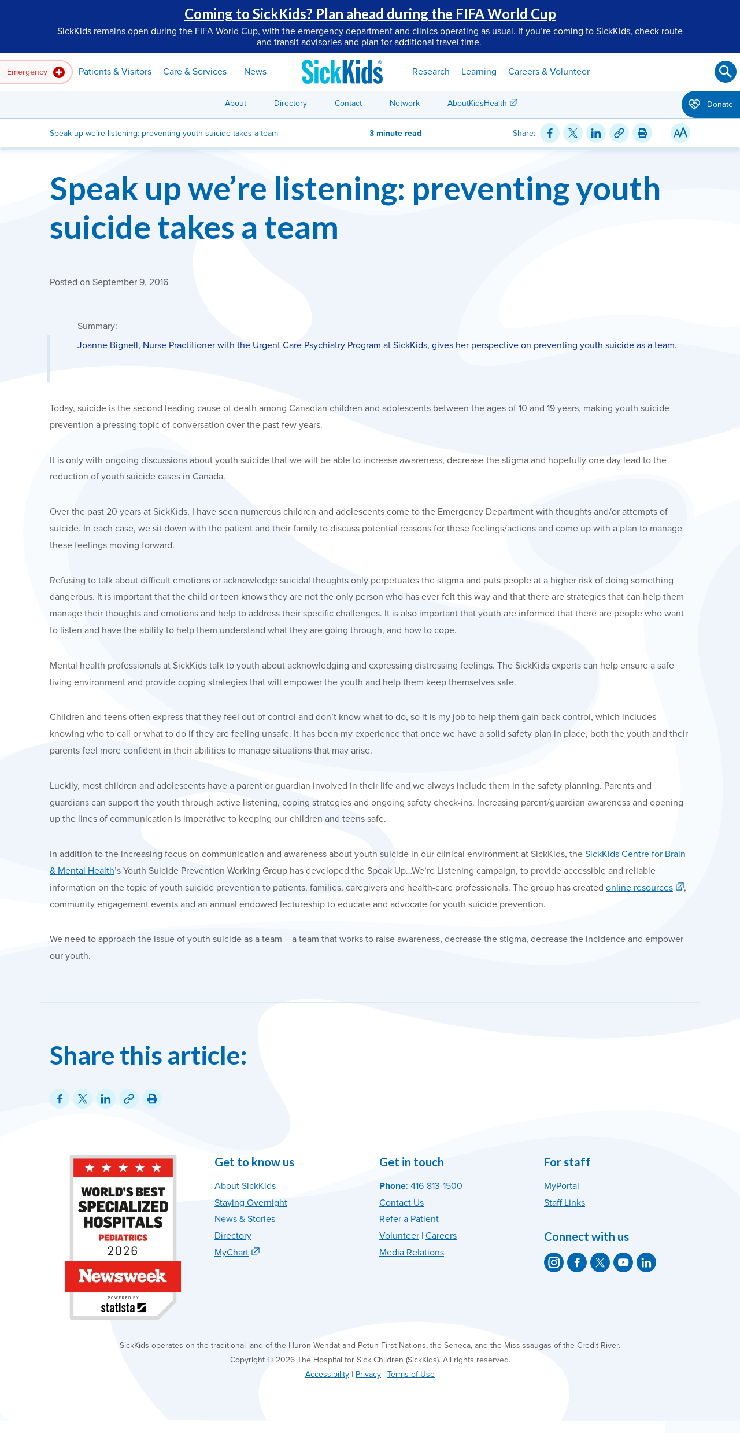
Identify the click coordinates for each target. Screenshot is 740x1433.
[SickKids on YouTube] (623, 1262)
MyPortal (561, 1186)
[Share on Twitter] (573, 133)
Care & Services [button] (195, 71)
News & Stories (244, 1219)
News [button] (255, 71)
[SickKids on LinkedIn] (646, 1262)
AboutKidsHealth (477, 103)
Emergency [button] (36, 72)
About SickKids (245, 1186)
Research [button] (431, 71)
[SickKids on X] (600, 1262)
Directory (290, 103)
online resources (639, 887)
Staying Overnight (250, 1203)
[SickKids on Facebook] (577, 1262)
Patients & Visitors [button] (115, 71)
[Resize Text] (680, 133)
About (235, 103)
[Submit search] (725, 71)
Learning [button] (479, 71)
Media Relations (411, 1252)
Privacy (368, 1374)
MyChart (231, 1252)
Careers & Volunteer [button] (549, 71)
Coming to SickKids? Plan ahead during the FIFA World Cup (370, 13)
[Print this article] (642, 133)
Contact (348, 103)
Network (405, 103)
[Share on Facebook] (550, 133)
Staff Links (564, 1203)
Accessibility (327, 1374)
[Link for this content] (619, 133)
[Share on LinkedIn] (596, 133)
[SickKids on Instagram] (554, 1262)
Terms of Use (411, 1374)
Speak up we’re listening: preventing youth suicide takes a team (355, 207)
